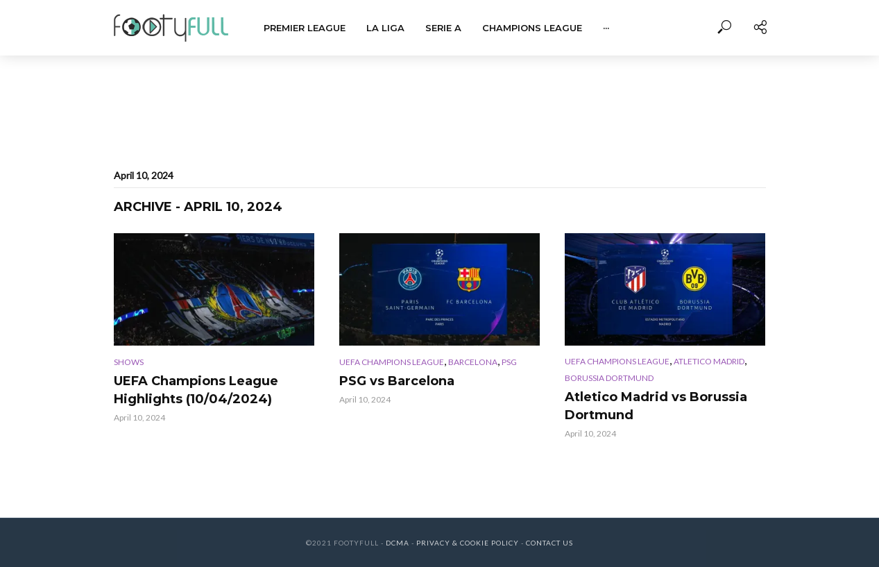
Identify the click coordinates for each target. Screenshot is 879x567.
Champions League (532, 27)
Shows (129, 362)
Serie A (443, 27)
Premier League (304, 27)
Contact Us (549, 543)
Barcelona (472, 362)
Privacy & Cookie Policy (467, 543)
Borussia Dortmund (609, 378)
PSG (509, 362)
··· (606, 27)
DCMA (397, 543)
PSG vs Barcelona (396, 381)
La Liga (385, 27)
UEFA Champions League (391, 362)
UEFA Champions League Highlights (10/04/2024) (196, 390)
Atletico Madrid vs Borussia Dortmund (656, 406)
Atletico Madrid (709, 361)
